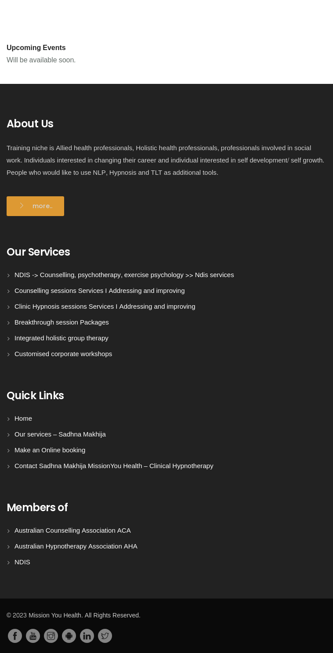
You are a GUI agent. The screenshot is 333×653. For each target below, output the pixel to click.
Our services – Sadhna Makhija (60, 434)
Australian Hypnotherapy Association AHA (76, 546)
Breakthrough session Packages (61, 322)
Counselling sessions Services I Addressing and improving (99, 291)
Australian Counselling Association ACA (72, 531)
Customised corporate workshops (63, 354)
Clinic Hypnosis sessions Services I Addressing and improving (104, 307)
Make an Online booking (49, 450)
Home (23, 419)
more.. (42, 206)
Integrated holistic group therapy (61, 338)
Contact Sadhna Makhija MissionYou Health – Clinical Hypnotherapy (114, 466)
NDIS (22, 562)
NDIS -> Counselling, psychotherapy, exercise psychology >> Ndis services (124, 275)
